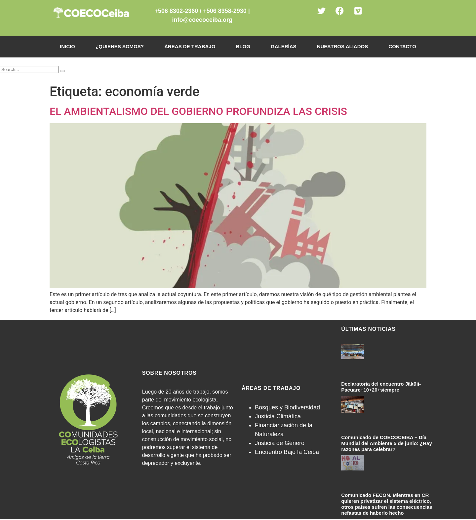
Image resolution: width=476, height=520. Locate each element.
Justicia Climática (278, 416)
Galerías (284, 46)
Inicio (67, 46)
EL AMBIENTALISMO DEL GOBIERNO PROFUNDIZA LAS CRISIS (198, 111)
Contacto (402, 46)
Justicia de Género (279, 443)
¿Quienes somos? (120, 46)
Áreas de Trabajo (189, 46)
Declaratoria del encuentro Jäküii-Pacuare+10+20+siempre (381, 387)
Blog (243, 46)
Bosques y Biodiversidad (287, 407)
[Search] (62, 71)
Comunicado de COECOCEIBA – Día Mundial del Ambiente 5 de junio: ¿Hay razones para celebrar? (386, 443)
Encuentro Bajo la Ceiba (287, 452)
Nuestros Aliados (342, 46)
